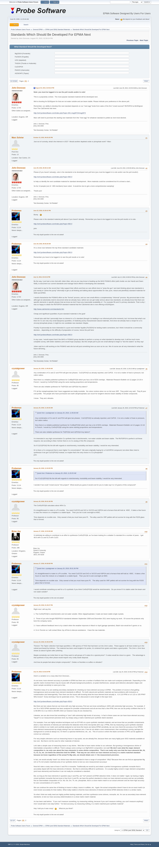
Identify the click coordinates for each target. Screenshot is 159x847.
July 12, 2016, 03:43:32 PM (41, 277)
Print (146, 81)
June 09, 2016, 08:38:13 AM (42, 168)
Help (131, 844)
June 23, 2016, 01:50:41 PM (42, 210)
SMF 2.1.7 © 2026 (13, 844)
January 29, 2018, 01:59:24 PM (43, 642)
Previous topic (132, 40)
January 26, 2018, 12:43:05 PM (43, 468)
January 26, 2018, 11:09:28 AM (43, 368)
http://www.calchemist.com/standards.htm (49, 309)
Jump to (117, 830)
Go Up (12, 820)
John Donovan (18, 88)
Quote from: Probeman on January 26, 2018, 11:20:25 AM (56, 473)
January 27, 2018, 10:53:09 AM (43, 531)
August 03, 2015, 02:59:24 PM (44, 88)
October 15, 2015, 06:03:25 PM (43, 137)
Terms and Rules (139, 844)
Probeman (16, 211)
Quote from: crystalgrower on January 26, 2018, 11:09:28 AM (57, 413)
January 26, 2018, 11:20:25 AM (43, 408)
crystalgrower (18, 368)
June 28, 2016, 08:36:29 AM (42, 243)
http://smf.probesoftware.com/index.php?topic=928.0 (53, 701)
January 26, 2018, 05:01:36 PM (43, 501)
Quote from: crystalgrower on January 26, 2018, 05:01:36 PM (57, 568)
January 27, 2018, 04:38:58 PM (43, 563)
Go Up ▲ (148, 844)
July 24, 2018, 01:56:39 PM (41, 671)
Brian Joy (16, 531)
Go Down (13, 81)
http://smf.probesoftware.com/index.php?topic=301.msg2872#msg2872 (60, 113)
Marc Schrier (18, 138)
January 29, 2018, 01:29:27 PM (43, 605)
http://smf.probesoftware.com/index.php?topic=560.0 (53, 177)
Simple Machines (25, 844)
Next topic (144, 40)
